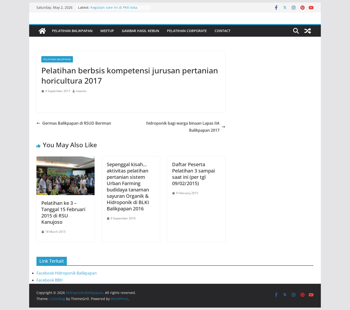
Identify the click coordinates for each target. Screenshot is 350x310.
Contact (222, 30)
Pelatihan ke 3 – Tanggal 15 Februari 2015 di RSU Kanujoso (63, 212)
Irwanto (81, 91)
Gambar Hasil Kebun (140, 30)
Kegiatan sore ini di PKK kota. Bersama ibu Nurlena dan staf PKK (118, 10)
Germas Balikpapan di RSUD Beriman (73, 123)
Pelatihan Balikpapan (72, 30)
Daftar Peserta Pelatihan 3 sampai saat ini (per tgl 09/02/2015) (193, 174)
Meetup (107, 30)
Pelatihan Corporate (187, 30)
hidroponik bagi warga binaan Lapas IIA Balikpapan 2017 (185, 127)
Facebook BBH (49, 280)
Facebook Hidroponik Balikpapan (66, 273)
